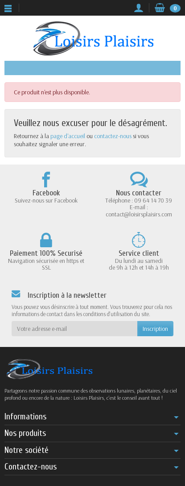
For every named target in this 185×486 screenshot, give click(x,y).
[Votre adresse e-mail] (74, 328)
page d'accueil (67, 136)
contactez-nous (113, 136)
